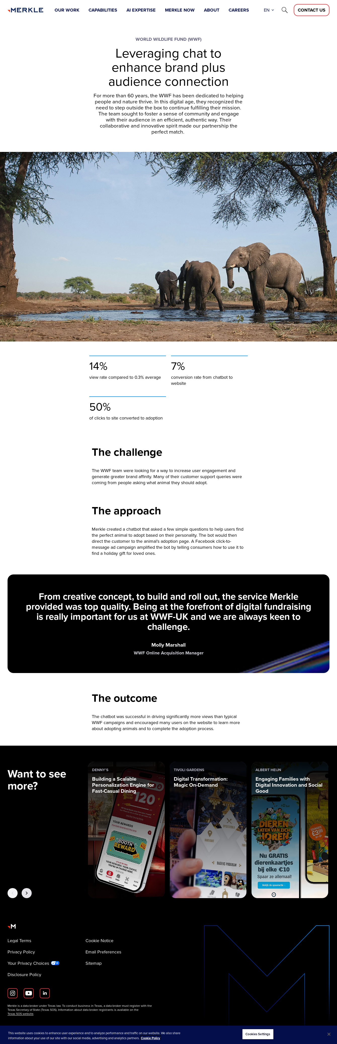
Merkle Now (180, 10)
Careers (239, 10)
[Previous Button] (13, 893)
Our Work (67, 10)
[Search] (285, 10)
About (211, 10)
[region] (168, 1035)
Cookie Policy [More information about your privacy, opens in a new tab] (150, 1038)
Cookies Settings (257, 1034)
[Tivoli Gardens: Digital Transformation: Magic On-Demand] (208, 830)
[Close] (328, 1034)
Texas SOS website (20, 1014)
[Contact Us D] (311, 10)
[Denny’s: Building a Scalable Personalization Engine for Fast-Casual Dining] (126, 830)
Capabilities (103, 10)
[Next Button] (27, 893)
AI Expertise (141, 10)
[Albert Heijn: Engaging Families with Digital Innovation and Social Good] (289, 830)
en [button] (267, 10)
